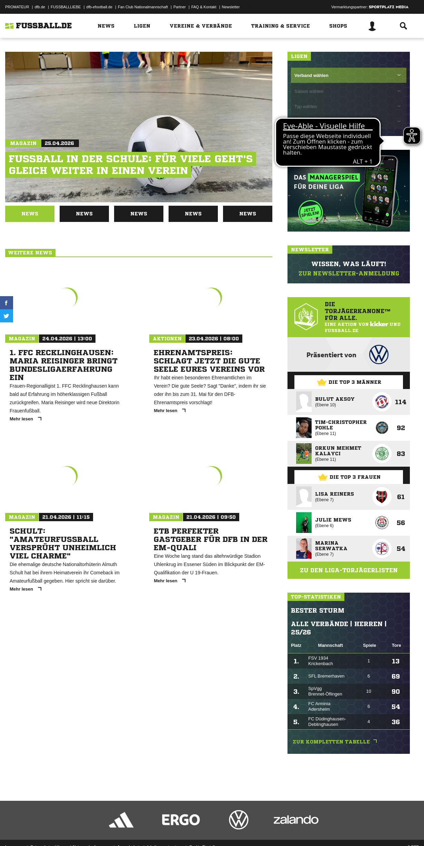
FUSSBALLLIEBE (66, 7)
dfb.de (39, 7)
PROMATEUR (17, 7)
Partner (179, 7)
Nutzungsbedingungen (92, 830)
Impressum (14, 830)
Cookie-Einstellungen (207, 830)
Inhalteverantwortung (165, 830)
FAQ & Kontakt (203, 7)
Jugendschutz (129, 830)
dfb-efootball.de (99, 7)
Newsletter (231, 7)
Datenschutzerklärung (48, 830)
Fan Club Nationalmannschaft (143, 7)
